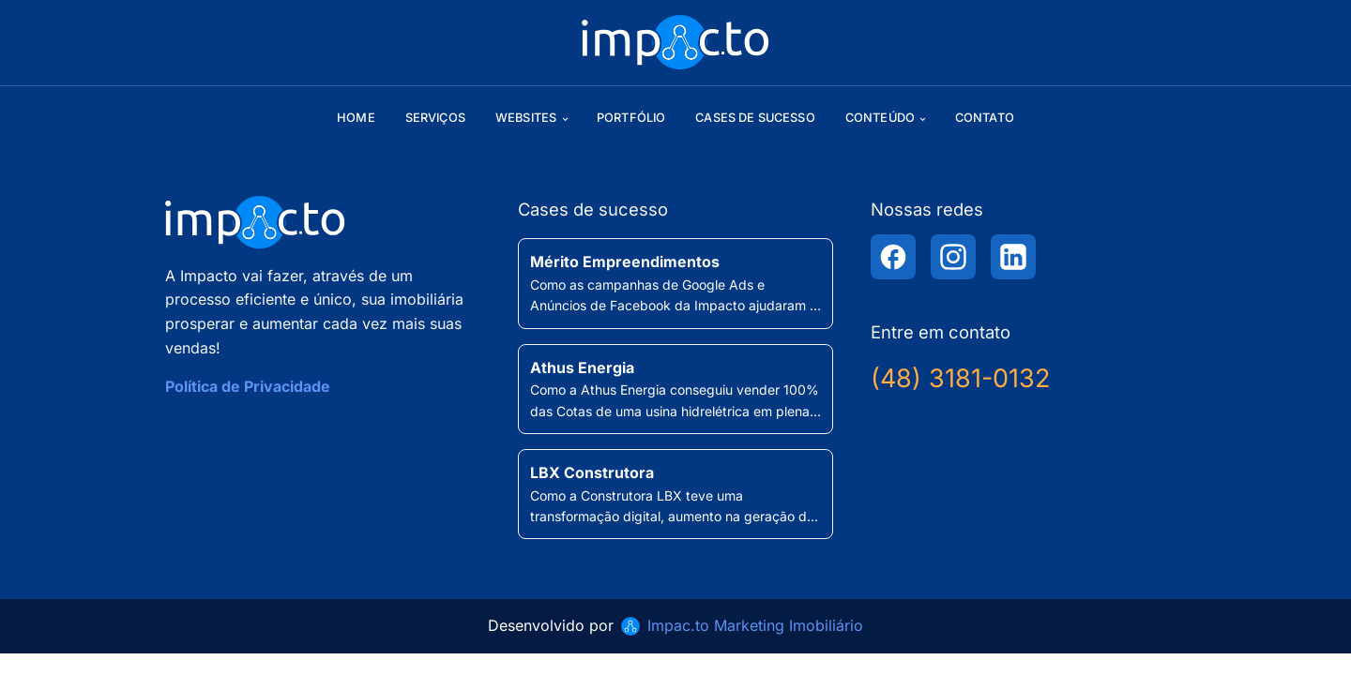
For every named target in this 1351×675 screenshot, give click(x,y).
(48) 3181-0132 (960, 378)
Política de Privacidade (247, 386)
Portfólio (631, 118)
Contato (984, 118)
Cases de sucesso (754, 118)
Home (356, 118)
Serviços (435, 118)
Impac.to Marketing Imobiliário (755, 625)
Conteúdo (880, 118)
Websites (525, 118)
